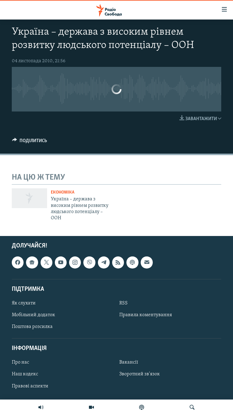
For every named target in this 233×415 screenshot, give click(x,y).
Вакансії (128, 362)
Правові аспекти (30, 385)
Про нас (20, 362)
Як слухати (24, 303)
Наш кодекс (25, 374)
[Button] (29, 142)
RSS (123, 303)
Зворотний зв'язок (139, 374)
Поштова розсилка (32, 326)
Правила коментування (145, 314)
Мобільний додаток (33, 314)
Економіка (62, 192)
